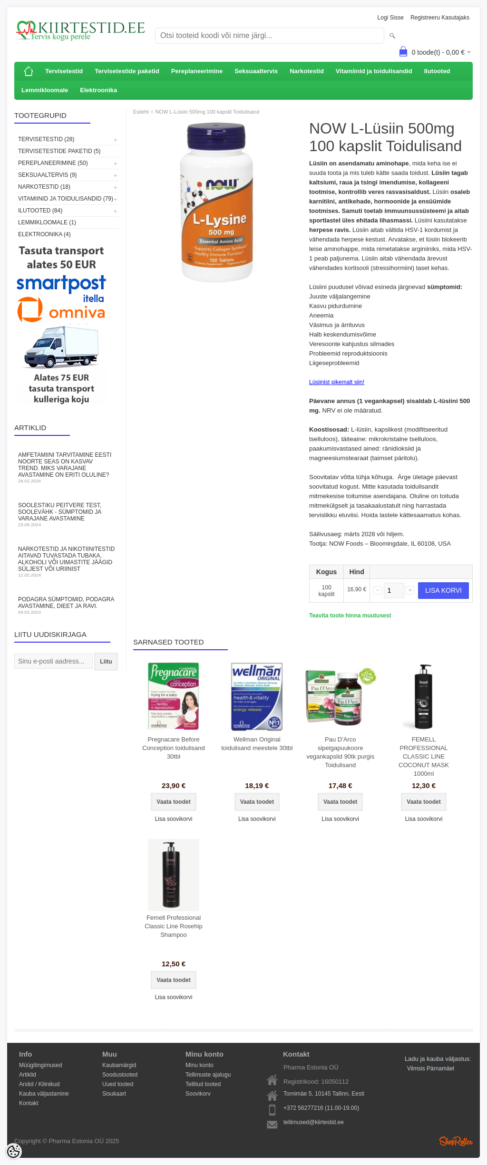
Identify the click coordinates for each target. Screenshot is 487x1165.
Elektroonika (98, 90)
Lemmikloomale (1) (47, 222)
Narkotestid (307, 71)
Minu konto (199, 1065)
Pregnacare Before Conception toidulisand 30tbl (173, 748)
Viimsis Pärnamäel (430, 1068)
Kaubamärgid (119, 1065)
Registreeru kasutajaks (439, 17)
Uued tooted (117, 1084)
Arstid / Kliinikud (39, 1084)
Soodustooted (119, 1074)
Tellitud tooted (203, 1084)
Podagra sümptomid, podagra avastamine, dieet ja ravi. (66, 605)
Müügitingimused (40, 1065)
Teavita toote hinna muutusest (350, 615)
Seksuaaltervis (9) (47, 175)
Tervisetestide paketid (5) (59, 151)
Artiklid (27, 1074)
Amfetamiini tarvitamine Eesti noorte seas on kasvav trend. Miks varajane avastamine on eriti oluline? (66, 467)
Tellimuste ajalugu (208, 1074)
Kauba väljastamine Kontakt (44, 1094)
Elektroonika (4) (44, 234)
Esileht (141, 112)
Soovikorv (198, 1093)
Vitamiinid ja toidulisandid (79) (65, 198)
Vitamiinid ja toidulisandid (374, 71)
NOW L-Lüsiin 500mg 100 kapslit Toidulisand (207, 112)
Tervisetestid (64, 71)
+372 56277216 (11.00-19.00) (321, 1108)
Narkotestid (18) (44, 186)
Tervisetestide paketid (127, 71)
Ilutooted (437, 71)
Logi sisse (391, 17)
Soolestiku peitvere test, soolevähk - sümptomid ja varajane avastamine (66, 514)
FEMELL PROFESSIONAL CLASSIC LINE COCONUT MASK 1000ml (424, 756)
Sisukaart (114, 1093)
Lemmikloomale (44, 90)
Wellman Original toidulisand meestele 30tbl (256, 743)
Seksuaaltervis (256, 71)
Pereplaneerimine (197, 71)
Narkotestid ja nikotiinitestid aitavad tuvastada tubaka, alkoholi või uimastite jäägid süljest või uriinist (66, 562)
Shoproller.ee (456, 1141)
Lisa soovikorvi (174, 819)
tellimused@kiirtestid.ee (313, 1122)
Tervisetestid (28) (46, 139)
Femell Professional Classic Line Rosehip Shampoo (173, 926)
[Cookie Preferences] (13, 1151)
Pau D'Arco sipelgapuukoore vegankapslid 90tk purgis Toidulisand (340, 752)
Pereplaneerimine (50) (53, 163)
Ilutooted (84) (40, 210)
